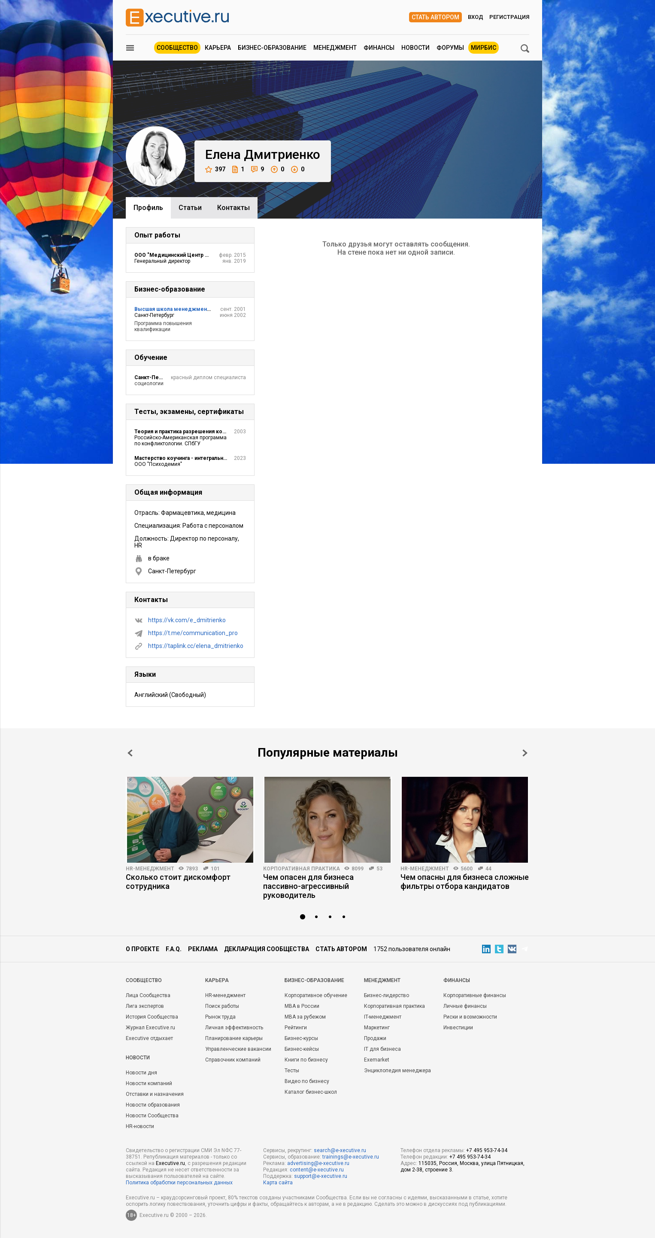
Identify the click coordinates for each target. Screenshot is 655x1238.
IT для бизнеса (382, 1049)
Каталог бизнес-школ (311, 1092)
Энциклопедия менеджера (397, 1071)
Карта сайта (278, 1183)
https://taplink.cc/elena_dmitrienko (195, 645)
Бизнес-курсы (301, 1038)
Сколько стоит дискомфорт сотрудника (178, 882)
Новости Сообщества (152, 1116)
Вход (475, 17)
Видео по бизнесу (307, 1081)
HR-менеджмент (150, 869)
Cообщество (144, 980)
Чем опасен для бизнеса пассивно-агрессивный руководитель (308, 886)
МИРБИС (483, 47)
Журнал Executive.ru (150, 1028)
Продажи (375, 1038)
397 (215, 169)
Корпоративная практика (301, 869)
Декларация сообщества (266, 949)
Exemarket (376, 1060)
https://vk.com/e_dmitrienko (187, 620)
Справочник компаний (233, 1060)
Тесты (292, 1071)
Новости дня (141, 1073)
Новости (415, 47)
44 (488, 869)
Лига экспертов (145, 1006)
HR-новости (140, 1126)
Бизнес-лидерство (386, 995)
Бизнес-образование (272, 47)
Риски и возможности (470, 1017)
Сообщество (177, 47)
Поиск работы (222, 1006)
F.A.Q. (174, 949)
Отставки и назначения (155, 1094)
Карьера (218, 47)
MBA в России (302, 1006)
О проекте (142, 949)
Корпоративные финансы (474, 995)
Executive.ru (170, 1163)
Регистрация (509, 17)
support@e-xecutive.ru (320, 1176)
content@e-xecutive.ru (317, 1170)
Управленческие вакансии (238, 1049)
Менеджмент (335, 47)
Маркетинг (377, 1028)
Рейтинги (296, 1028)
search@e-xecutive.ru (340, 1150)
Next (525, 753)
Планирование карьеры (234, 1038)
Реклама (203, 949)
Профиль (148, 208)
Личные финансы (465, 1006)
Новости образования (153, 1105)
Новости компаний (149, 1083)
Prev (130, 753)
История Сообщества (152, 1017)
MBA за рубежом (305, 1017)
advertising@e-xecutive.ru (318, 1163)
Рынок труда (220, 1017)
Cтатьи (190, 208)
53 (379, 869)
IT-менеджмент (382, 1017)
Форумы (450, 47)
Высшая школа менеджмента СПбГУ (182, 309)
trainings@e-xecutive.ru (350, 1157)
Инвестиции (458, 1028)
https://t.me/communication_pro (193, 633)
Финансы (379, 47)
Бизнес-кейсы (302, 1049)
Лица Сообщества (148, 995)
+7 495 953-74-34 (486, 1150)
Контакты (233, 208)
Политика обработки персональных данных (179, 1183)
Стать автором (435, 17)
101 (215, 869)
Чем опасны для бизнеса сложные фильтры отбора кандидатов (464, 882)
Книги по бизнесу (306, 1060)
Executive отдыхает (149, 1038)
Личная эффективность (234, 1028)
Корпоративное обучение (316, 995)
